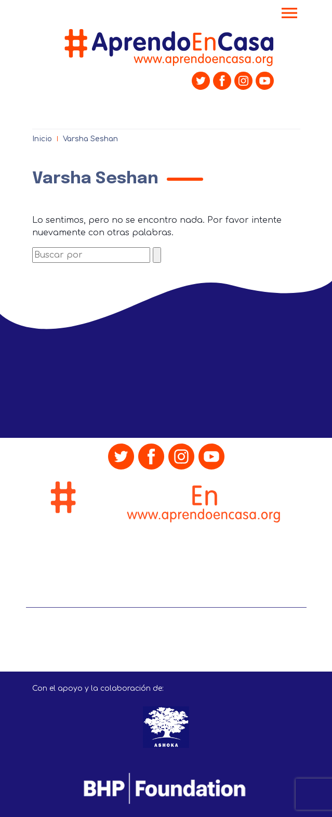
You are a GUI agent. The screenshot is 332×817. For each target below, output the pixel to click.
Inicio (42, 139)
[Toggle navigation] (289, 14)
